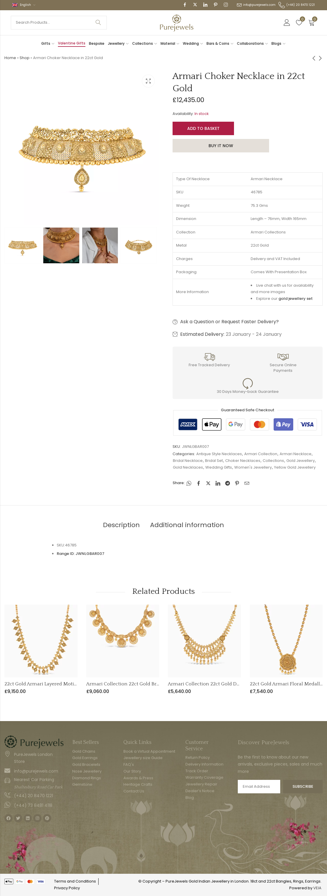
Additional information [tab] (187, 524)
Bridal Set (214, 460)
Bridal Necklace (188, 460)
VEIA (317, 888)
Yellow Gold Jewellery (295, 467)
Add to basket (203, 128)
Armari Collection (260, 454)
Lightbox (148, 81)
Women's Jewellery (253, 467)
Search (98, 23)
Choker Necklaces (242, 460)
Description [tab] (121, 524)
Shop (25, 58)
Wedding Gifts (218, 467)
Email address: (259, 786)
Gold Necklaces (188, 467)
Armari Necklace (295, 454)
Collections (273, 460)
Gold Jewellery (300, 460)
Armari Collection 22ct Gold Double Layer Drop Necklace (232, 684)
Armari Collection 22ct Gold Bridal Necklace (136, 684)
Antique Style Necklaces (219, 454)
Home (10, 58)
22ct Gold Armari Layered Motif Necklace (51, 684)
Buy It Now (221, 146)
